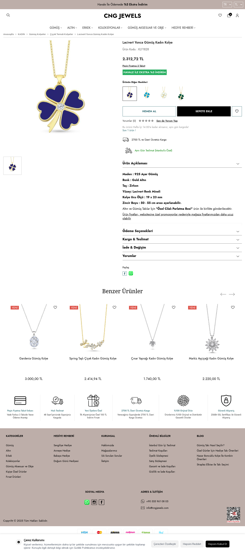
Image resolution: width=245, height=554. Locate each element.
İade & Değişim (181, 247)
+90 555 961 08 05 (157, 501)
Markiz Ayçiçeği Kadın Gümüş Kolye (211, 358)
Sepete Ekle (204, 111)
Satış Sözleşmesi (158, 461)
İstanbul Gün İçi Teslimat (162, 445)
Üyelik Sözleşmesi (158, 456)
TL (238, 4)
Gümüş (56, 28)
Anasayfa (8, 34)
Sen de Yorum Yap (167, 121)
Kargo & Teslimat (181, 239)
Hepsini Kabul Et (217, 544)
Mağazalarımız (109, 450)
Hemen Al (149, 111)
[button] (224, 292)
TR (227, 4)
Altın (72, 28)
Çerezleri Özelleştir (165, 544)
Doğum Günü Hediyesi (66, 461)
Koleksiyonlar (110, 28)
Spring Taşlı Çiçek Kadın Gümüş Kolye (93, 358)
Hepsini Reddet (192, 544)
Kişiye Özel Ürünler (16, 471)
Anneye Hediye (62, 450)
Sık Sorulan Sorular (111, 456)
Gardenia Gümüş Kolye (33, 358)
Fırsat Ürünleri (13, 477)
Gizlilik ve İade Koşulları (162, 471)
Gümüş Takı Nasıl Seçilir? (211, 445)
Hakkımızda (107, 445)
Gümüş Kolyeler (37, 34)
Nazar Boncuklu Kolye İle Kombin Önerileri (215, 457)
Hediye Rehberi (183, 28)
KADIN (21, 34)
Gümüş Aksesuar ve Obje (147, 28)
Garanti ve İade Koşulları (162, 466)
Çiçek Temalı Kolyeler (61, 34)
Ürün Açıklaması (181, 163)
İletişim (105, 461)
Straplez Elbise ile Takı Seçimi (213, 464)
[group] (60, 97)
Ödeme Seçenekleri (181, 231)
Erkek (87, 28)
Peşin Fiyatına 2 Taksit (134, 66)
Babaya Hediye (62, 456)
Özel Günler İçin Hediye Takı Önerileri (217, 450)
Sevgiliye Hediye (63, 445)
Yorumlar (181, 255)
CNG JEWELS (122, 16)
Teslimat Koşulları (158, 450)
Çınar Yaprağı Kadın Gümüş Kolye (152, 358)
